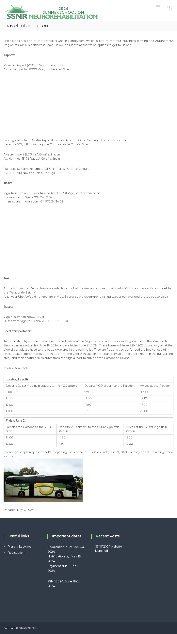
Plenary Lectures (19, 546)
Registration (16, 552)
